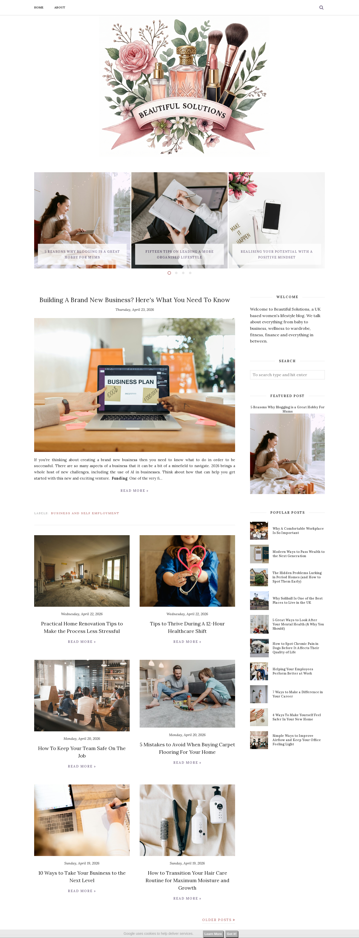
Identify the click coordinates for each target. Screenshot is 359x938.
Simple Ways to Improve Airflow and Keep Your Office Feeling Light (296, 740)
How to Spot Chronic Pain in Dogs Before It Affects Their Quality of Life (295, 648)
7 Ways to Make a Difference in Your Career (297, 694)
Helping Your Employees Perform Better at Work (292, 671)
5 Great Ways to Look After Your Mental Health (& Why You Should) (298, 624)
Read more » (134, 491)
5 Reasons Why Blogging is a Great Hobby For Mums (288, 409)
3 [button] (183, 273)
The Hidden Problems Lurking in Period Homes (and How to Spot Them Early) (297, 577)
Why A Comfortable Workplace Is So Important (298, 530)
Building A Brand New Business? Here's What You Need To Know (134, 300)
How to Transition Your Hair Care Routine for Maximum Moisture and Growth (187, 880)
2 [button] (176, 273)
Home (38, 7)
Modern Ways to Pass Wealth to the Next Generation (298, 554)
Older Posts (217, 920)
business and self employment (85, 513)
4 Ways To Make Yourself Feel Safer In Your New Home (296, 717)
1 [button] (169, 273)
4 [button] (190, 273)
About (59, 7)
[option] (82, 220)
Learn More (213, 934)
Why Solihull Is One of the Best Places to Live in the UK (297, 600)
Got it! (231, 934)
